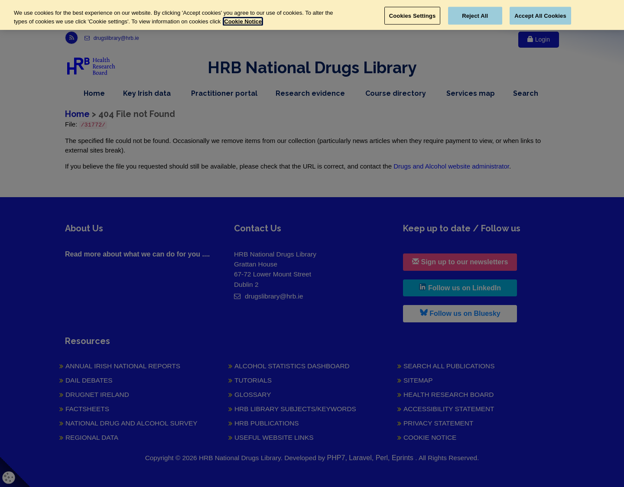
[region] (312, 15)
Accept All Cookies (540, 15)
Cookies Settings (412, 15)
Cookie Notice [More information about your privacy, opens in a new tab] (243, 21)
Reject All (475, 15)
